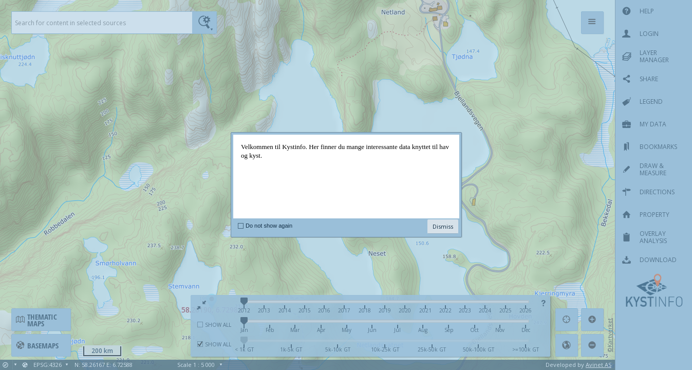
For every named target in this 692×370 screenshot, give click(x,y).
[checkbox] (241, 225)
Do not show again (269, 226)
